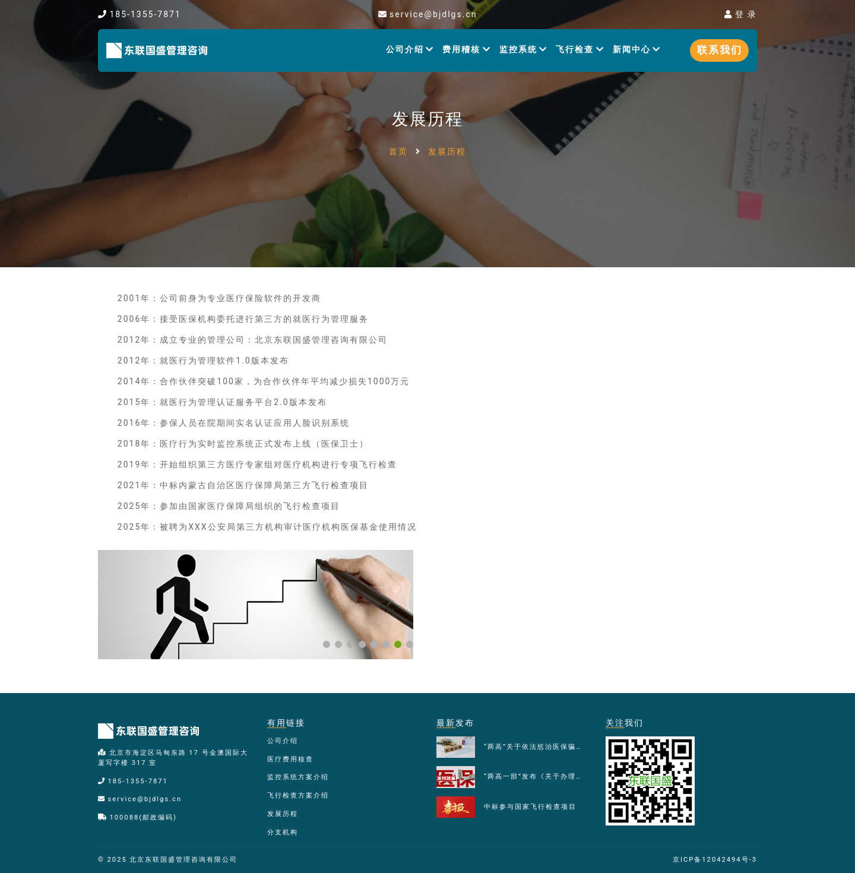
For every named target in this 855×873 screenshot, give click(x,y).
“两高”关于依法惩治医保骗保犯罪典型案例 (536, 747)
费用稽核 (466, 49)
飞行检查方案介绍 (298, 795)
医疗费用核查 (290, 759)
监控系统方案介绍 (298, 777)
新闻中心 (637, 49)
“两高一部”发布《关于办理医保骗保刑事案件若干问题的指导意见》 (536, 776)
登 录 (740, 14)
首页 (398, 151)
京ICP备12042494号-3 (715, 859)
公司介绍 (410, 49)
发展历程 (282, 814)
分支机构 (282, 832)
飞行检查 (580, 49)
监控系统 (523, 49)
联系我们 (719, 50)
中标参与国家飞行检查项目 (530, 807)
